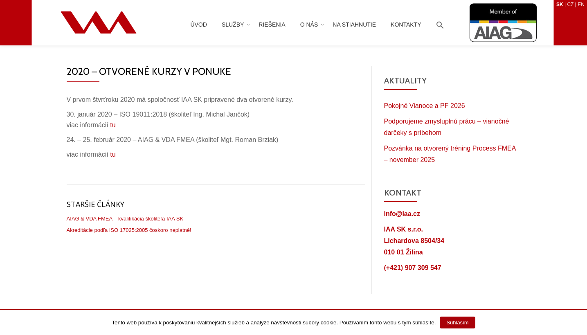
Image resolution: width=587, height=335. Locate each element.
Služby (233, 24)
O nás (309, 24)
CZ (570, 4)
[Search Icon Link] (440, 25)
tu (112, 124)
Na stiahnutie (354, 24)
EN (581, 4)
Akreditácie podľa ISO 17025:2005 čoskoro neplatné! (129, 230)
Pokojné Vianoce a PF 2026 (424, 105)
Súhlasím (457, 322)
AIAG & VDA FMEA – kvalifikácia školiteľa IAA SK (125, 219)
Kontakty (406, 24)
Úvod (198, 24)
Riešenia (272, 24)
